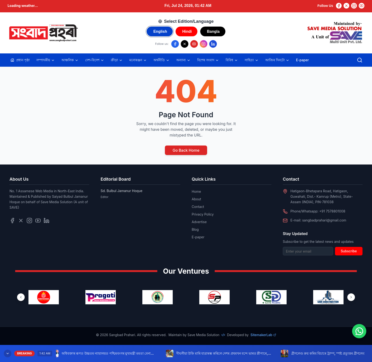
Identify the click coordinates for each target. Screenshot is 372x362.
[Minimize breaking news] (7, 353)
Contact (198, 207)
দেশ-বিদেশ (94, 60)
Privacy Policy (203, 214)
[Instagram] (354, 6)
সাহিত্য (252, 60)
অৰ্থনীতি (161, 60)
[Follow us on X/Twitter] (184, 44)
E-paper (302, 60)
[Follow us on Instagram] (203, 44)
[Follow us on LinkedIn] (213, 44)
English (160, 31)
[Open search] (359, 60)
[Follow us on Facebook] (175, 44)
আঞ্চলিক (70, 60)
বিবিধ (232, 60)
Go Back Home (185, 150)
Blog (195, 229)
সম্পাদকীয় (45, 60)
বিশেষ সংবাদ (208, 60)
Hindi (187, 31)
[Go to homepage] (43, 33)
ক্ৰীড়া (117, 60)
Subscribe (349, 251)
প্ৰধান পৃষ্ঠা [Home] (20, 60)
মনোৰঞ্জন (138, 60)
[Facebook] (339, 6)
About (196, 199)
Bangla (213, 31)
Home (196, 191)
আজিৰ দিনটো (277, 60)
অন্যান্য (183, 60)
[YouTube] (361, 6)
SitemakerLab (263, 335)
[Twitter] (346, 6)
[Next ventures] (351, 297)
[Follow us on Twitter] (21, 220)
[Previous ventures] (21, 297)
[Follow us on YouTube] (194, 44)
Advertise (199, 222)
